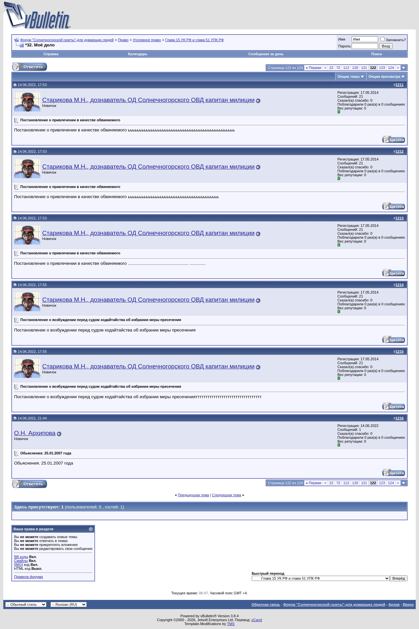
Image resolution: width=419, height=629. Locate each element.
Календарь (137, 54)
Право (123, 40)
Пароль (344, 46)
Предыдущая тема (193, 495)
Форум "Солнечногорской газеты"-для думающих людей (67, 40)
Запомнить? (393, 40)
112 (346, 68)
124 (391, 68)
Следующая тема (226, 495)
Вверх (408, 604)
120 (355, 68)
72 (338, 68)
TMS (230, 624)
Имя (341, 39)
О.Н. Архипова (34, 433)
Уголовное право (147, 40)
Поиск (376, 54)
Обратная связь (265, 604)
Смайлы (21, 561)
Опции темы (348, 76)
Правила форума (28, 577)
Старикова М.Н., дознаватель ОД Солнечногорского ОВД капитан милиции (148, 99)
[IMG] (18, 565)
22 (331, 68)
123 (382, 68)
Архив (394, 604)
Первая (313, 68)
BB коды (21, 557)
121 (364, 68)
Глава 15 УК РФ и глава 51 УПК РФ (194, 40)
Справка (51, 54)
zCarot (256, 620)
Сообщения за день (265, 54)
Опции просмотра (384, 76)
